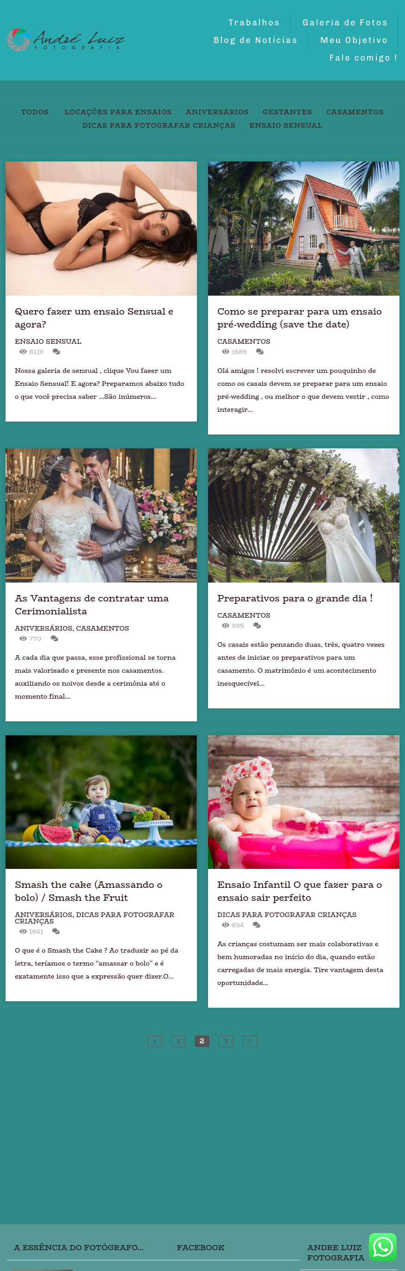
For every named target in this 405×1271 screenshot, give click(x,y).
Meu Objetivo (354, 40)
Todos (35, 112)
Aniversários (217, 112)
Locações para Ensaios (118, 112)
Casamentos (355, 112)
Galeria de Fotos (346, 23)
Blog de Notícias (256, 40)
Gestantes (287, 112)
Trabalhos (254, 23)
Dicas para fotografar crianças (158, 125)
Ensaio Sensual (285, 125)
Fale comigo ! (363, 58)
